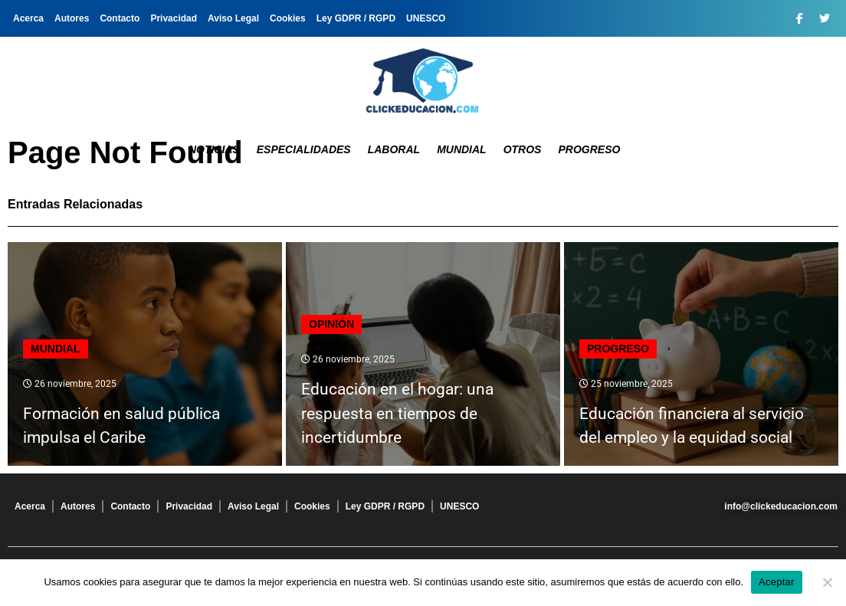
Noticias (214, 149)
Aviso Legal (233, 18)
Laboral (394, 149)
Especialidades (304, 149)
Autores (71, 18)
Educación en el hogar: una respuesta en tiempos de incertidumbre (397, 413)
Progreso (589, 149)
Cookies (288, 18)
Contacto (119, 18)
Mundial (462, 149)
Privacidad (173, 18)
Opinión (331, 324)
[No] (827, 582)
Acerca (28, 18)
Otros (522, 149)
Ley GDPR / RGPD (355, 18)
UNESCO (425, 18)
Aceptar (777, 582)
